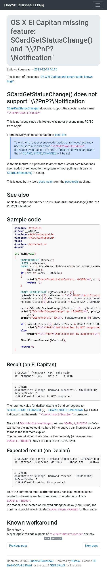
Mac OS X (56, 553)
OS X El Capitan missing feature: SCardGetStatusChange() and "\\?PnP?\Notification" (52, 40)
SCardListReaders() (19, 173)
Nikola (75, 575)
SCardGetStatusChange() (23, 108)
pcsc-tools (72, 181)
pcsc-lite (60, 135)
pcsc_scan (46, 181)
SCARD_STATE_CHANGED (40, 153)
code (47, 553)
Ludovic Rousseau (41, 575)
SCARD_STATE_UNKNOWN (65, 424)
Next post (91, 560)
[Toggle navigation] (98, 5)
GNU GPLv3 (57, 579)
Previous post (18, 560)
